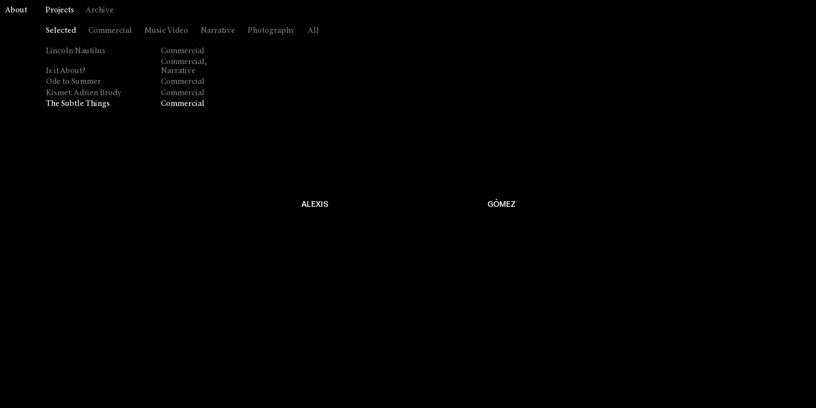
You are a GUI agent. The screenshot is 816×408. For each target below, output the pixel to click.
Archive (100, 10)
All (313, 31)
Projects (59, 10)
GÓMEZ (501, 204)
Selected (61, 31)
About (16, 10)
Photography (271, 31)
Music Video (166, 31)
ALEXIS (315, 204)
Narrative (218, 31)
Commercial (110, 31)
